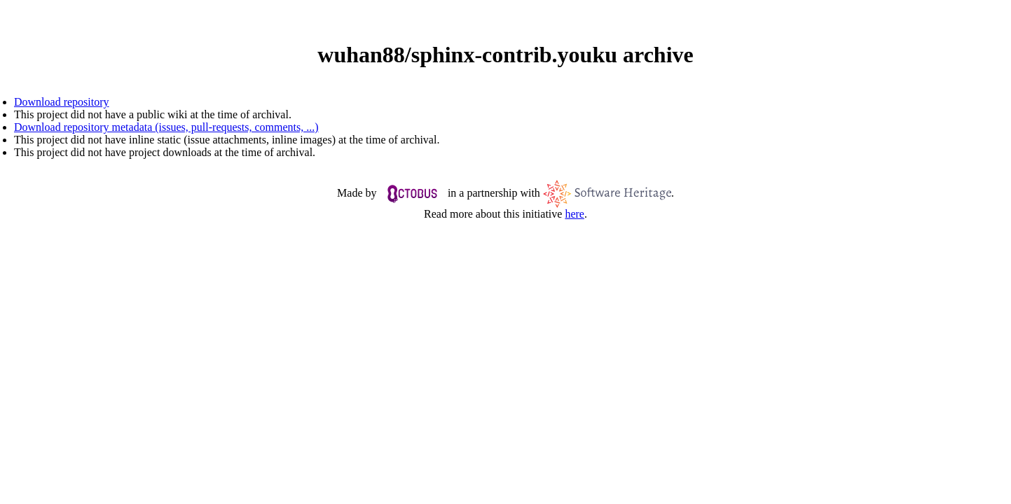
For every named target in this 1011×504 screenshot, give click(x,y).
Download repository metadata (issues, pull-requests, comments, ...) (166, 127)
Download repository (61, 102)
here (574, 214)
